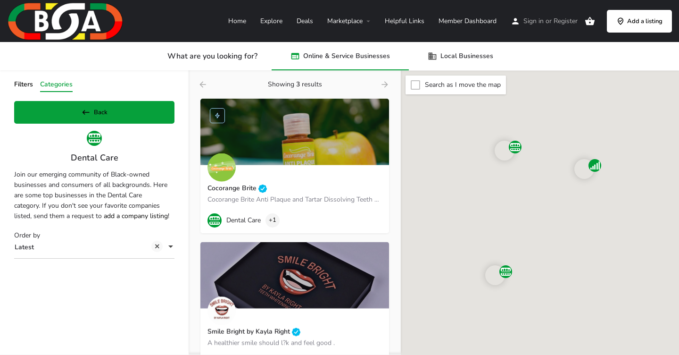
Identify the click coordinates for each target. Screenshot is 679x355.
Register (566, 21)
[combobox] (94, 250)
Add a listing (639, 21)
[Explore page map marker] (495, 275)
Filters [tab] (23, 84)
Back (94, 110)
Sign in (533, 21)
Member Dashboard (468, 21)
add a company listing (136, 219)
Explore (271, 21)
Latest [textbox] (89, 251)
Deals (305, 21)
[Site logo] (66, 20)
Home (237, 21)
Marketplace (345, 21)
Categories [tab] (56, 84)
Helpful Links (404, 21)
